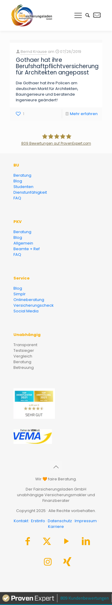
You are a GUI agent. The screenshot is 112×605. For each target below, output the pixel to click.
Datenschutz (60, 521)
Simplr (19, 294)
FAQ (17, 198)
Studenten (23, 187)
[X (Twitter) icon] (46, 543)
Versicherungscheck (33, 305)
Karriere (56, 526)
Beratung (22, 175)
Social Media (26, 311)
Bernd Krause (34, 51)
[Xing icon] (67, 563)
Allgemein (23, 243)
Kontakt (21, 521)
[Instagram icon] (47, 563)
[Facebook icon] (27, 543)
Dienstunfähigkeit (30, 192)
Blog (17, 181)
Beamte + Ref (26, 249)
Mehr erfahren (84, 114)
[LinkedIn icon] (85, 543)
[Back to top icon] (56, 467)
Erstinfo (38, 521)
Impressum (86, 521)
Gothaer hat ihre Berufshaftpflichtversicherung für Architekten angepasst (57, 66)
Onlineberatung (28, 299)
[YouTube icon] (66, 543)
